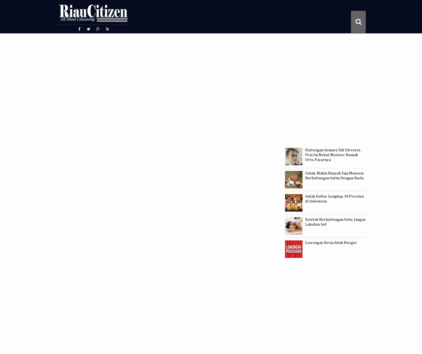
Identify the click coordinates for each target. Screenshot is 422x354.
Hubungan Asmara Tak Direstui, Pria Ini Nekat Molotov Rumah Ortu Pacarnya (333, 155)
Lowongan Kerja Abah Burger (331, 243)
